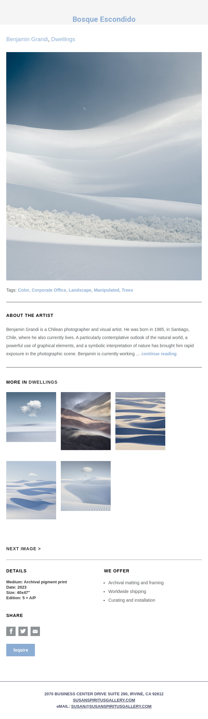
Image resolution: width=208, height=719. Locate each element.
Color (23, 290)
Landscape (80, 290)
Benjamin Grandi (27, 39)
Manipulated (106, 290)
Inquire (20, 650)
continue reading (159, 353)
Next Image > (23, 548)
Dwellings (63, 39)
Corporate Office (49, 290)
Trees (127, 290)
